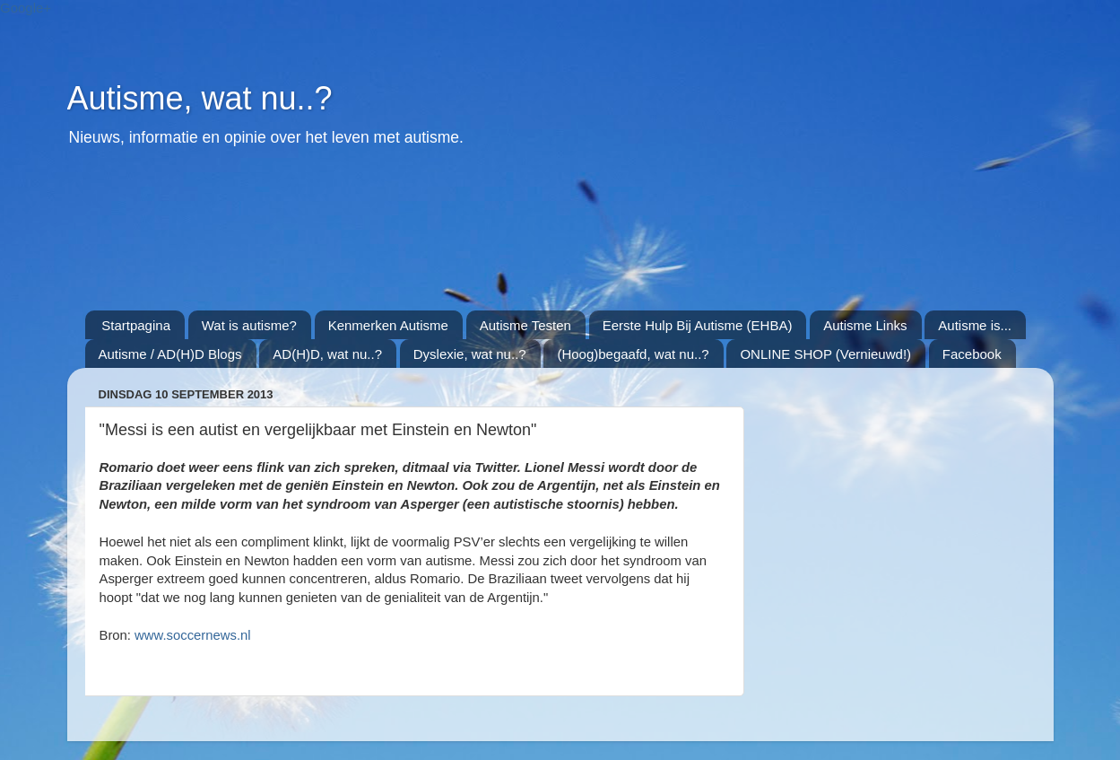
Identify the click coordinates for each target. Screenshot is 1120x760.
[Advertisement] (520, 238)
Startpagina (135, 325)
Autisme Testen (525, 325)
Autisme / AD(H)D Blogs (170, 354)
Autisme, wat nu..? (200, 98)
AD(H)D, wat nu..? (327, 354)
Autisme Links (865, 325)
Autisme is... (974, 325)
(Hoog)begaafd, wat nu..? (632, 354)
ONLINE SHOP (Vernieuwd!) (825, 354)
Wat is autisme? (249, 325)
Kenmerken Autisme (388, 325)
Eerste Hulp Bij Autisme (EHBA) (698, 325)
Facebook (972, 354)
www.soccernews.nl (193, 635)
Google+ (25, 7)
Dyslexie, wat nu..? (469, 354)
